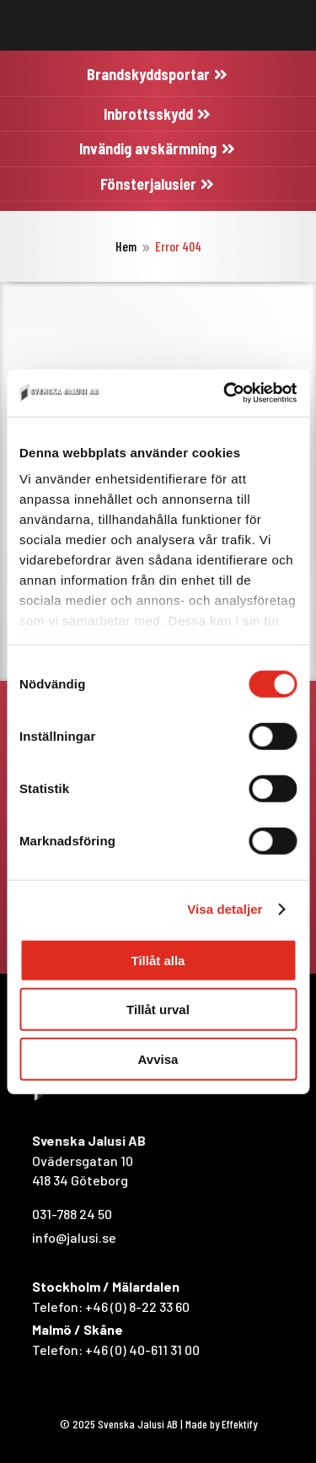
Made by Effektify (221, 1424)
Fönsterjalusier (148, 184)
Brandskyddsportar (148, 74)
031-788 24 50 (72, 1214)
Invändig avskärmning (148, 148)
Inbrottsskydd (148, 114)
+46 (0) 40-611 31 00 (142, 1350)
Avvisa (158, 1058)
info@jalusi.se (74, 1237)
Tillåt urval (158, 1009)
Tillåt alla (158, 960)
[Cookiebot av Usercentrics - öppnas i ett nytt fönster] (225, 393)
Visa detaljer (224, 909)
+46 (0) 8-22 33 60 (137, 1306)
